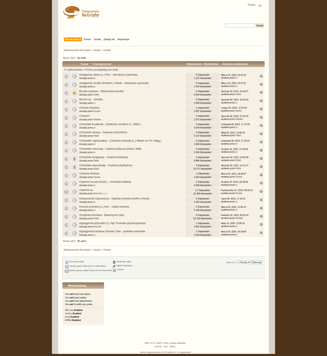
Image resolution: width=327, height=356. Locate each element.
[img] (67, 316)
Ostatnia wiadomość (235, 64)
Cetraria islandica (89, 107)
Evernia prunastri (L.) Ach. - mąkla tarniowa (104, 206)
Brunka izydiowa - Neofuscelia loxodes (101, 91)
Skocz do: (230, 262)
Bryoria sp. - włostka (91, 99)
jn (94, 78)
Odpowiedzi (194, 64)
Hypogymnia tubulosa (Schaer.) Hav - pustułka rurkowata (112, 231)
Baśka (239, 110)
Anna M (97, 193)
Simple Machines (178, 343)
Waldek (97, 119)
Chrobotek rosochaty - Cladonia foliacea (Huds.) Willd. (110, 148)
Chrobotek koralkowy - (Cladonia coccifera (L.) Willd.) (110, 124)
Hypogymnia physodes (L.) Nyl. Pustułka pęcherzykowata (112, 223)
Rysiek (97, 111)
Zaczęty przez (103, 64)
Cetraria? (84, 115)
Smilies (68, 313)
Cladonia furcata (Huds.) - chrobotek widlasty (105, 181)
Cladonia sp (86, 190)
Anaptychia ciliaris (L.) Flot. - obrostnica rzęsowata (108, 74)
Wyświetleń (211, 64)
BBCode (69, 310)
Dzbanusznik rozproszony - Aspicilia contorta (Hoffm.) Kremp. (114, 198)
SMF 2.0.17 (150, 343)
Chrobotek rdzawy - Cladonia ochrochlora (103, 132)
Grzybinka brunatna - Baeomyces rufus (101, 215)
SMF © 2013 (163, 343)
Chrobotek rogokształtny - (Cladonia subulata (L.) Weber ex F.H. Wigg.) (120, 140)
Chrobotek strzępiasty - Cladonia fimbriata (103, 157)
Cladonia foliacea (89, 173)
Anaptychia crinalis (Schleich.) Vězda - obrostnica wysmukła (113, 83)
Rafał (96, 94)
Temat (86, 64)
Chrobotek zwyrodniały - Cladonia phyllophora (105, 165)
